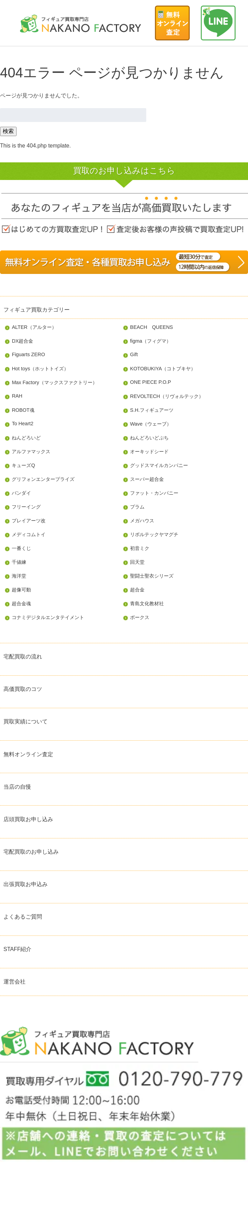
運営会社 (14, 982)
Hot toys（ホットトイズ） (40, 368)
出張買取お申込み (25, 884)
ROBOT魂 (23, 410)
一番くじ (21, 548)
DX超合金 (22, 341)
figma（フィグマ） (150, 341)
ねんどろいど (26, 437)
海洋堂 (19, 576)
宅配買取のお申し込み (31, 852)
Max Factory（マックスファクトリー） (54, 382)
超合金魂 (21, 603)
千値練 (19, 562)
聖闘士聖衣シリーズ (151, 576)
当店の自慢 (17, 787)
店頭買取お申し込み (28, 819)
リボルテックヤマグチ (154, 534)
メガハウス (142, 520)
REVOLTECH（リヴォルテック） (167, 396)
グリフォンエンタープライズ (43, 479)
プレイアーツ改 (29, 520)
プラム (137, 507)
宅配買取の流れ (22, 656)
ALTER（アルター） (34, 327)
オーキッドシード (149, 451)
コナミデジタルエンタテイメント (48, 617)
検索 (8, 131)
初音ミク (139, 548)
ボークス (139, 617)
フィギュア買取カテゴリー (36, 310)
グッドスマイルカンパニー (159, 465)
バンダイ (21, 493)
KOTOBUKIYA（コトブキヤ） (163, 368)
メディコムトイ (29, 534)
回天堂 (137, 562)
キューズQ (23, 465)
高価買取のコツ (22, 689)
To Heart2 (22, 423)
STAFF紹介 (17, 949)
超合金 (137, 589)
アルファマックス (31, 451)
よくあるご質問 (22, 917)
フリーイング (26, 507)
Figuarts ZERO (28, 354)
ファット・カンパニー (154, 493)
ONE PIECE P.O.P (150, 382)
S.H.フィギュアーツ (151, 410)
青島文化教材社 (147, 603)
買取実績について (25, 721)
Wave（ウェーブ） (150, 424)
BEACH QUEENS (151, 327)
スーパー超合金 (147, 479)
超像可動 (21, 589)
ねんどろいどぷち (149, 437)
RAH (17, 396)
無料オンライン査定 (28, 754)
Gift (134, 354)
